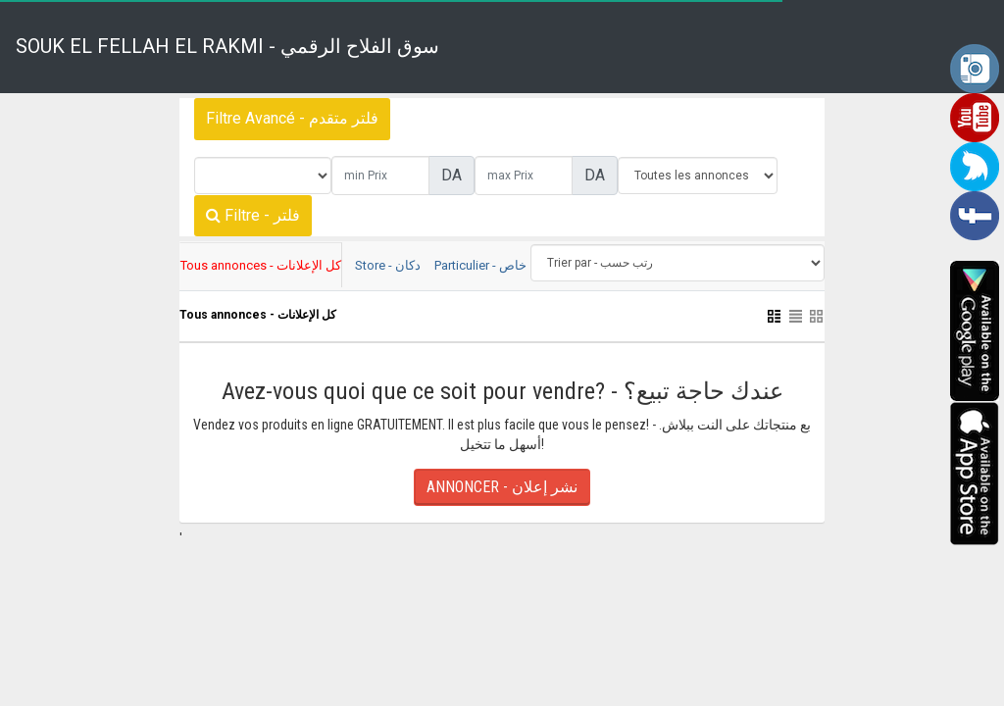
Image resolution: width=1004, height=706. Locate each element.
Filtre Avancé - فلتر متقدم (292, 118)
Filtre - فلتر (253, 215)
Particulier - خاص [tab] (480, 265)
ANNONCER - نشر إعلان (502, 487)
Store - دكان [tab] (388, 265)
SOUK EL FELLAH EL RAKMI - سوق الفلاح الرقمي (227, 46)
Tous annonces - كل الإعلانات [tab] (260, 265)
